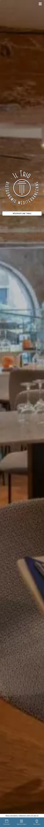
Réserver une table (22, 213)
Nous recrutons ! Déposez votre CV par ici (22, 816)
